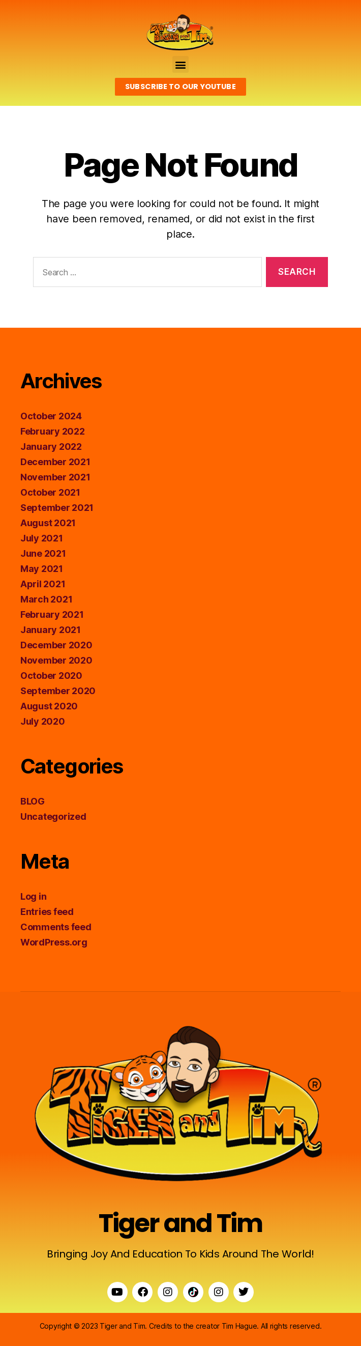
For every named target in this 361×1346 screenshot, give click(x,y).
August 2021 (48, 523)
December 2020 (56, 645)
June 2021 (43, 553)
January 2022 (51, 446)
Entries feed (47, 911)
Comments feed (56, 927)
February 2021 (52, 614)
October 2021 (50, 492)
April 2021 (42, 584)
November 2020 (56, 660)
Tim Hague (239, 1326)
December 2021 (55, 461)
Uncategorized (53, 816)
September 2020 (58, 690)
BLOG (32, 801)
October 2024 (51, 416)
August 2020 (49, 706)
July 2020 (42, 721)
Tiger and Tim (180, 1223)
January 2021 (50, 629)
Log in (33, 896)
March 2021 (46, 599)
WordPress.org (53, 942)
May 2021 (41, 568)
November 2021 (55, 477)
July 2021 (41, 538)
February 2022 (52, 431)
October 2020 (51, 675)
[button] (180, 64)
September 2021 (57, 507)
